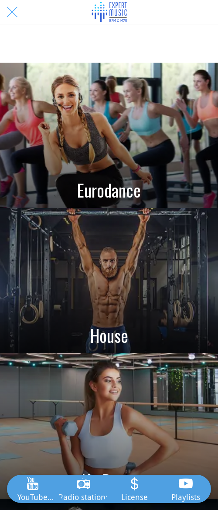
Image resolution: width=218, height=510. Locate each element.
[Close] (12, 12)
